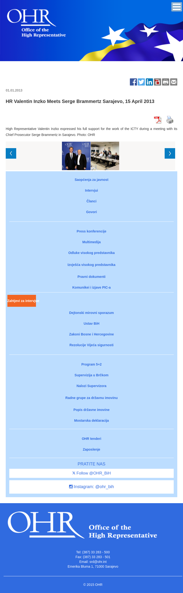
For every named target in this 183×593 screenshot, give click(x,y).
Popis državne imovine (91, 410)
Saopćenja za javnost (91, 180)
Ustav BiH (91, 323)
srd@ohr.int (98, 562)
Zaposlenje (91, 449)
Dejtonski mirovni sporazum (91, 313)
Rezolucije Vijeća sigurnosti (92, 345)
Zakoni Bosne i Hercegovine (91, 334)
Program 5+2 (91, 364)
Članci (91, 201)
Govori (91, 212)
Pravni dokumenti (91, 277)
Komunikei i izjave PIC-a (91, 287)
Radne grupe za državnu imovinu (91, 398)
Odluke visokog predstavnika (91, 253)
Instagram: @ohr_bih (91, 486)
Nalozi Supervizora (91, 386)
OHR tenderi (91, 439)
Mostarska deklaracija (91, 420)
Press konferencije (92, 231)
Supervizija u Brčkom (91, 375)
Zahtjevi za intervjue (21, 301)
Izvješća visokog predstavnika (92, 265)
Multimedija (91, 242)
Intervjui (91, 190)
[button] (177, 6)
